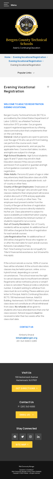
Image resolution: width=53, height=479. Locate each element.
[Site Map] (22, 444)
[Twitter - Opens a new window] (22, 436)
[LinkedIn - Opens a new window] (38, 436)
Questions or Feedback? (26, 470)
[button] (10, 4)
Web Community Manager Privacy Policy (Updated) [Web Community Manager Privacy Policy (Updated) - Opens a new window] (26, 471)
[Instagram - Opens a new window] (30, 436)
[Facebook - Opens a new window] (15, 436)
